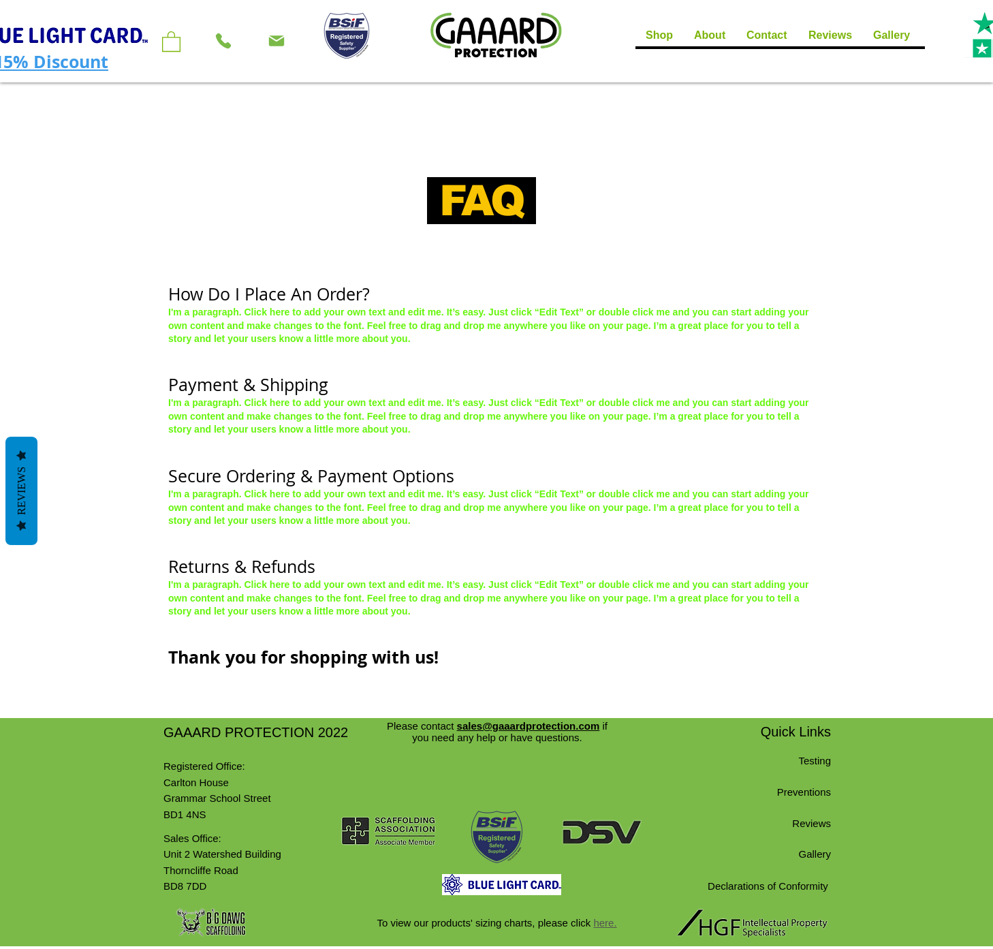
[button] (171, 41)
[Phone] (223, 41)
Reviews (21, 490)
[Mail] (276, 41)
